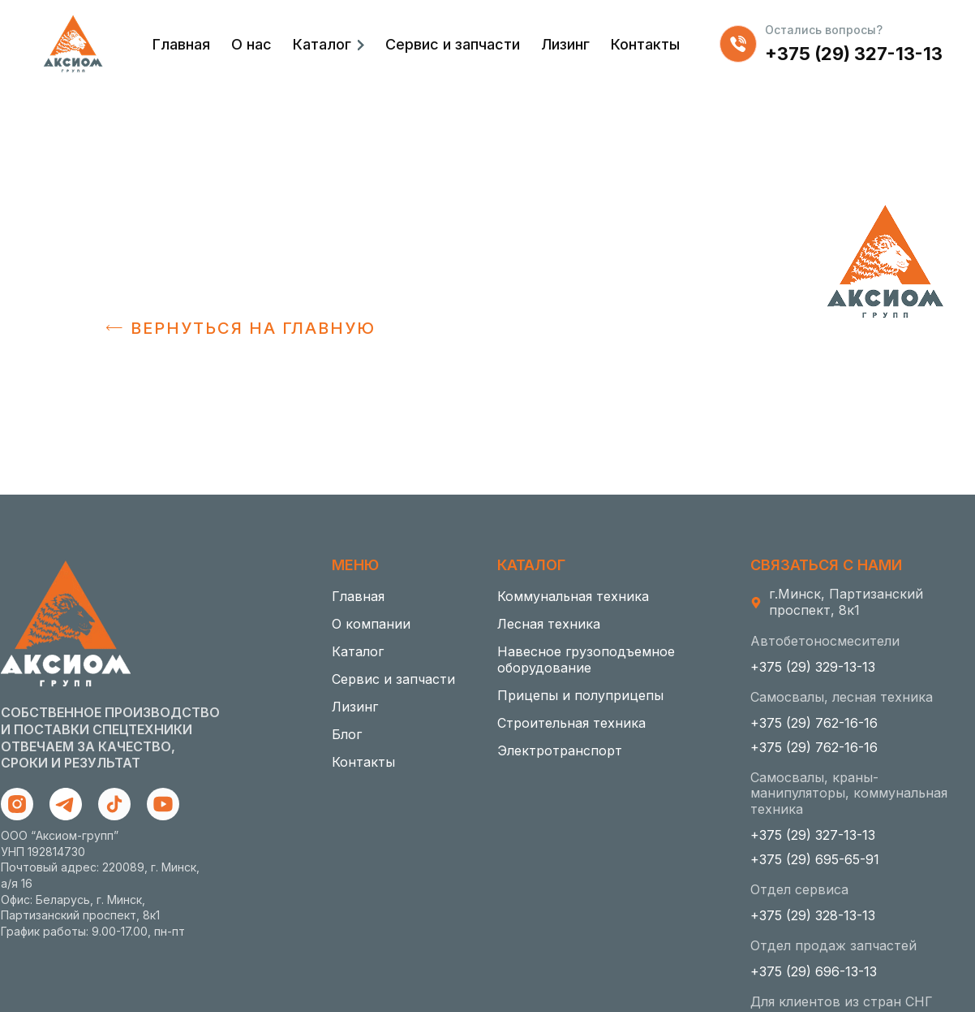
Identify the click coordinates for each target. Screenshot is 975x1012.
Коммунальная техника (573, 596)
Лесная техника (548, 624)
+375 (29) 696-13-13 (813, 971)
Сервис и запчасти (452, 44)
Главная (181, 44)
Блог (347, 734)
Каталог (322, 44)
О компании (371, 624)
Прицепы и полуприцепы (580, 695)
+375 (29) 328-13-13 (812, 915)
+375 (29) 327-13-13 (854, 53)
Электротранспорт (559, 750)
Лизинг (565, 44)
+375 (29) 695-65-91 (814, 859)
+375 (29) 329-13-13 (812, 667)
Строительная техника (571, 723)
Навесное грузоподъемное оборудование (586, 659)
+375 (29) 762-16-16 (814, 723)
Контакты (645, 44)
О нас (251, 44)
